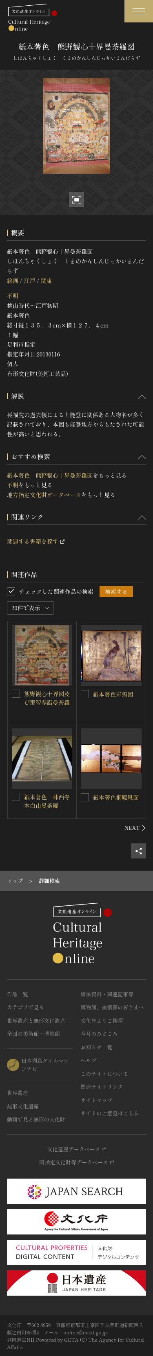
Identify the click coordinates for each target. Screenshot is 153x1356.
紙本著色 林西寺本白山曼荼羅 (47, 801)
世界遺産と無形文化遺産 (36, 1020)
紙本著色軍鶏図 (113, 694)
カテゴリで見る (25, 1007)
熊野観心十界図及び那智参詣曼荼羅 (47, 698)
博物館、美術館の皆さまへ (112, 1007)
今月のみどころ (99, 1033)
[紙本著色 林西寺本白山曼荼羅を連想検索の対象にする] (16, 797)
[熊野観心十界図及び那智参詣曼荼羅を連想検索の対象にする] (16, 694)
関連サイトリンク (102, 1087)
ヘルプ (89, 1060)
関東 (46, 281)
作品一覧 (17, 994)
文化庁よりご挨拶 (102, 1020)
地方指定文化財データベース (44, 495)
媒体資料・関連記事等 (107, 994)
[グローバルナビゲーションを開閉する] (138, 11)
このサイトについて (105, 1073)
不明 (12, 296)
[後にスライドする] (135, 828)
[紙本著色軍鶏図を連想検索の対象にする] (85, 694)
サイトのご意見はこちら (110, 1113)
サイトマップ (97, 1100)
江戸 (29, 281)
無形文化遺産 (23, 1106)
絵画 (12, 281)
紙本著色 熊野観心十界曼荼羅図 (50, 475)
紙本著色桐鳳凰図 (116, 797)
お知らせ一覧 (97, 1047)
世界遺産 (17, 1093)
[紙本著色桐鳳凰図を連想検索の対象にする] (85, 797)
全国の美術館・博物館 (33, 1033)
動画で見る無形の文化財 (36, 1119)
